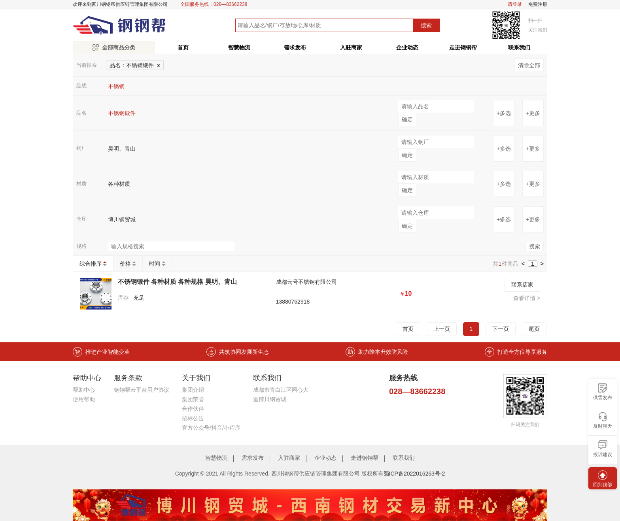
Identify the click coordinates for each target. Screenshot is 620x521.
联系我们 (519, 47)
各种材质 (119, 184)
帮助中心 (84, 390)
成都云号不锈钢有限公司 (306, 282)
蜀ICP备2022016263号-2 (414, 473)
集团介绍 (193, 390)
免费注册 (537, 4)
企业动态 (407, 47)
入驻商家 (351, 47)
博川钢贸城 (122, 219)
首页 (183, 47)
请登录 (515, 4)
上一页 (441, 329)
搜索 (426, 25)
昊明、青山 (122, 148)
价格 (125, 263)
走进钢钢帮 (463, 47)
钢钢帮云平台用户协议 (141, 390)
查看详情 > (526, 298)
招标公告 (193, 418)
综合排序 (90, 263)
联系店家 (522, 284)
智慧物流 (239, 47)
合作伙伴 (193, 409)
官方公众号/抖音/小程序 (211, 428)
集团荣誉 (193, 399)
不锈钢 (116, 86)
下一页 (500, 329)
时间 (154, 263)
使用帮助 (84, 399)
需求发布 (295, 47)
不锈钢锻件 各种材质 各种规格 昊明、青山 (177, 281)
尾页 (534, 329)
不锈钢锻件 (122, 113)
